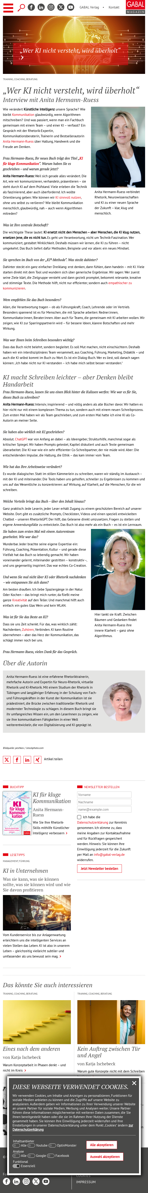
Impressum (86, 1182)
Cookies (83, 1175)
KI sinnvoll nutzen (68, 197)
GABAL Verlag (89, 7)
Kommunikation (23, 114)
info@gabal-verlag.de (109, 854)
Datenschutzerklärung (92, 822)
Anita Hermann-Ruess (18, 141)
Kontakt (114, 7)
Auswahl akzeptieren (105, 1157)
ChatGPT (21, 439)
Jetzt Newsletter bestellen (99, 868)
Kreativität (19, 600)
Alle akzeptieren (101, 1145)
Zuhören (28, 629)
